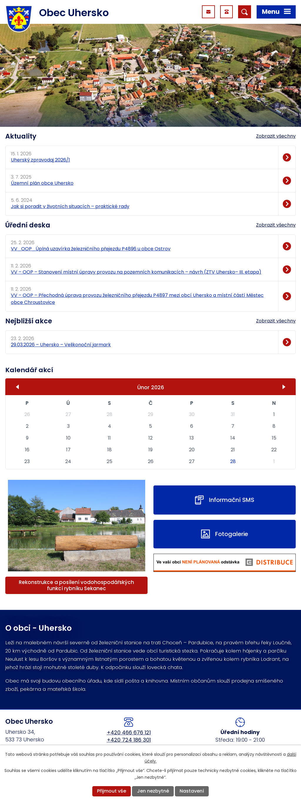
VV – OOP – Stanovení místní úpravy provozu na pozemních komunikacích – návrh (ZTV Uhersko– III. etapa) (136, 272)
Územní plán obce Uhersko (42, 183)
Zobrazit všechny (276, 136)
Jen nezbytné (153, 791)
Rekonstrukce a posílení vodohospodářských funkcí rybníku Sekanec (76, 585)
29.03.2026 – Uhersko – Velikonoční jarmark (61, 344)
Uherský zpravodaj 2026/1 (40, 160)
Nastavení (192, 791)
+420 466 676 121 (129, 732)
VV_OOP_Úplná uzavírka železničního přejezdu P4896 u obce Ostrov (90, 248)
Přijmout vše (111, 791)
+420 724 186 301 (129, 739)
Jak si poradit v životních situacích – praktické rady (70, 206)
